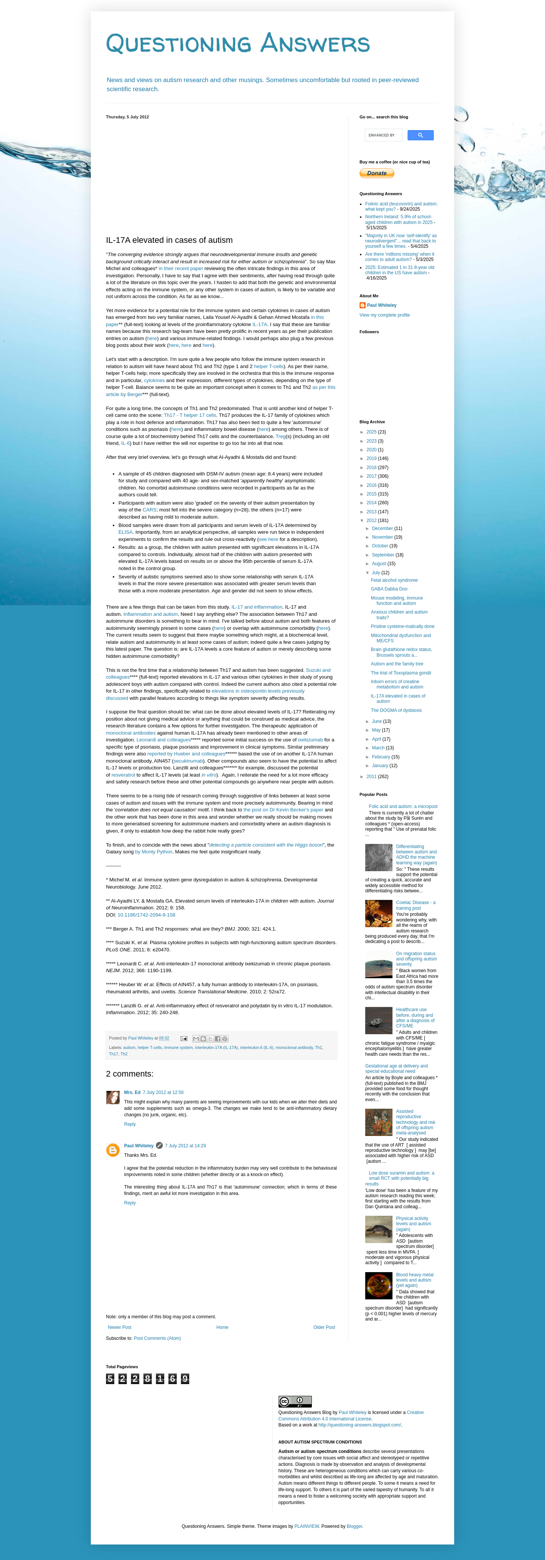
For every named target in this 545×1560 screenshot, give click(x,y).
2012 (372, 520)
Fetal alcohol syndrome (394, 580)
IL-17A (259, 324)
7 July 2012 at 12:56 (163, 1092)
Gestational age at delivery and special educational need (396, 1068)
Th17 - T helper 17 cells (190, 415)
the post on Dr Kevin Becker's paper (284, 810)
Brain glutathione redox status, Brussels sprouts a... (401, 652)
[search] (383, 135)
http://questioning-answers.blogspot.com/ (360, 1425)
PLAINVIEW (306, 1526)
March (379, 747)
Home (222, 1327)
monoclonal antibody (294, 1047)
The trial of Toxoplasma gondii (401, 673)
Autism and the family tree (397, 664)
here (152, 338)
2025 (372, 432)
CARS (150, 510)
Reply (130, 1124)
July (377, 572)
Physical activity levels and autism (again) (413, 1224)
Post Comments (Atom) (157, 1338)
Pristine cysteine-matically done (402, 626)
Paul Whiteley (139, 1145)
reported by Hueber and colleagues (186, 754)
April (377, 739)
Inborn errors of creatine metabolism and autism (397, 684)
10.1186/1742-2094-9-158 (147, 915)
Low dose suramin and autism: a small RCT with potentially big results (399, 1178)
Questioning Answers (238, 42)
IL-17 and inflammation (257, 607)
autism (129, 1047)
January (380, 765)
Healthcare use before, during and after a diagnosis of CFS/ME (415, 1018)
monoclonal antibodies (131, 733)
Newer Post (119, 1327)
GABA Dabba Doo (389, 589)
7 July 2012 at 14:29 (185, 1145)
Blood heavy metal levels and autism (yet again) (415, 1280)
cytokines (154, 380)
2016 (372, 485)
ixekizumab (310, 740)
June (377, 721)
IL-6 (125, 443)
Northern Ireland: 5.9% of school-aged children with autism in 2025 (399, 219)
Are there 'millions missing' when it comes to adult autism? (399, 257)
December (383, 528)
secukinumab (188, 761)
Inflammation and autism (150, 614)
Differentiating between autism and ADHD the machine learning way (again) (416, 854)
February (381, 757)
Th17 (113, 1054)
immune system (178, 1047)
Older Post (324, 1327)
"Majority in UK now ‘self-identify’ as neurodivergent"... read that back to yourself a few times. (401, 241)
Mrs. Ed (132, 1092)
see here (268, 539)
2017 (372, 476)
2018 (372, 467)
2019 (372, 458)
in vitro (209, 775)
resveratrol (123, 775)
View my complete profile (385, 315)
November (383, 537)
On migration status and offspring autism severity (416, 959)
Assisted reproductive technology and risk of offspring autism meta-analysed (415, 1122)
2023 (372, 441)
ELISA (125, 532)
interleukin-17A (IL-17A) (216, 1047)
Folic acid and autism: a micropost (403, 806)
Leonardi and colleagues (164, 740)
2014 (372, 502)
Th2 (124, 1054)
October (380, 545)
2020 (372, 449)
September (384, 555)
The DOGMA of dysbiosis (396, 710)
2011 (372, 776)
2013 (372, 511)
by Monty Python (153, 852)
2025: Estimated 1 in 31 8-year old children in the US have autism (399, 270)
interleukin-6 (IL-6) (257, 1047)
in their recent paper (181, 268)
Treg (281, 436)
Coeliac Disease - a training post (416, 905)
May (377, 730)
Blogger (354, 1526)
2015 (372, 494)
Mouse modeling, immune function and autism (397, 600)
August (380, 563)
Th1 (318, 1047)
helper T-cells (268, 366)
